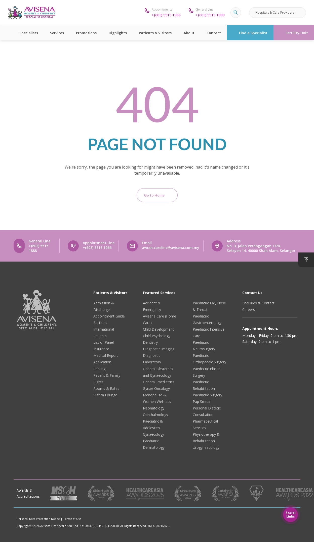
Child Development (158, 329)
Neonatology (153, 408)
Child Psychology (156, 335)
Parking (99, 368)
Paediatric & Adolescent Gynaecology (153, 428)
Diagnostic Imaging (158, 348)
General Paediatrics (158, 381)
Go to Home (154, 195)
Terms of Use (72, 519)
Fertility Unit (297, 32)
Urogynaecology (206, 447)
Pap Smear (202, 401)
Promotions (86, 32)
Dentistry (150, 342)
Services (57, 32)
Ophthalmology (155, 414)
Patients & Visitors (155, 32)
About (189, 32)
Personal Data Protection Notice (38, 519)
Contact (214, 32)
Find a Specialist (253, 32)
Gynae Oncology (156, 388)
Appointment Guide (109, 316)
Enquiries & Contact (258, 303)
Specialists (28, 32)
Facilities (100, 322)
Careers (248, 309)
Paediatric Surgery (207, 395)
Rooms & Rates (106, 388)
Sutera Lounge (105, 395)
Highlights (118, 32)
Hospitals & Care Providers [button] (274, 12)
